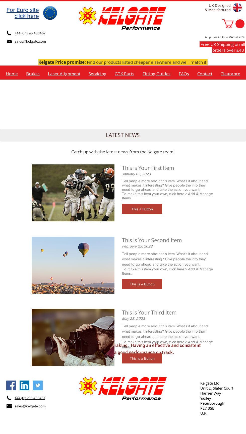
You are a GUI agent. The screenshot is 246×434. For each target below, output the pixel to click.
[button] (233, 23)
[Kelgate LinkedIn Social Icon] (24, 385)
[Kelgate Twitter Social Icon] (38, 385)
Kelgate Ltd (209, 383)
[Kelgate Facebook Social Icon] (11, 385)
